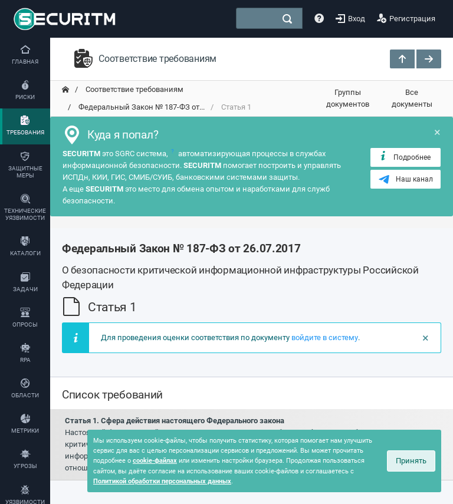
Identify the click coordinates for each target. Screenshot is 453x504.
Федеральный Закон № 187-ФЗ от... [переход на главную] (141, 107)
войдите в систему (324, 337)
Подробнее (404, 157)
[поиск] (287, 19)
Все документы (412, 98)
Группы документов (347, 98)
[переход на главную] (65, 89)
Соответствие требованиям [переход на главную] (133, 89)
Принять (411, 460)
